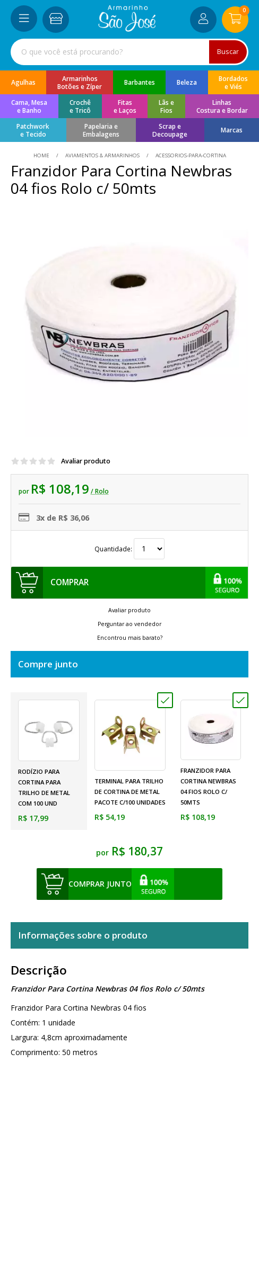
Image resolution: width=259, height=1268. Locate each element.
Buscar (228, 51)
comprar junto (100, 884)
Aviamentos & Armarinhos (102, 155)
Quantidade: (129, 548)
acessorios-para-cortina (190, 155)
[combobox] (129, 52)
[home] (127, 29)
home (42, 155)
